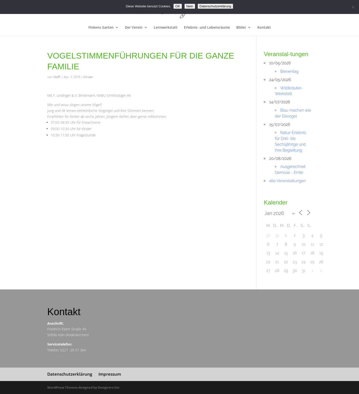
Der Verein (134, 28)
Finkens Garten (101, 28)
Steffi (56, 77)
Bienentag (289, 71)
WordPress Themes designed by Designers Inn (83, 387)
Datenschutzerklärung (69, 374)
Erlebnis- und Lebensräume (207, 28)
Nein (189, 6)
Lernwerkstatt (166, 28)
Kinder (88, 77)
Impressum (109, 374)
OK (177, 6)
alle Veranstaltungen (287, 181)
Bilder (241, 28)
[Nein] (352, 7)
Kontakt (264, 28)
